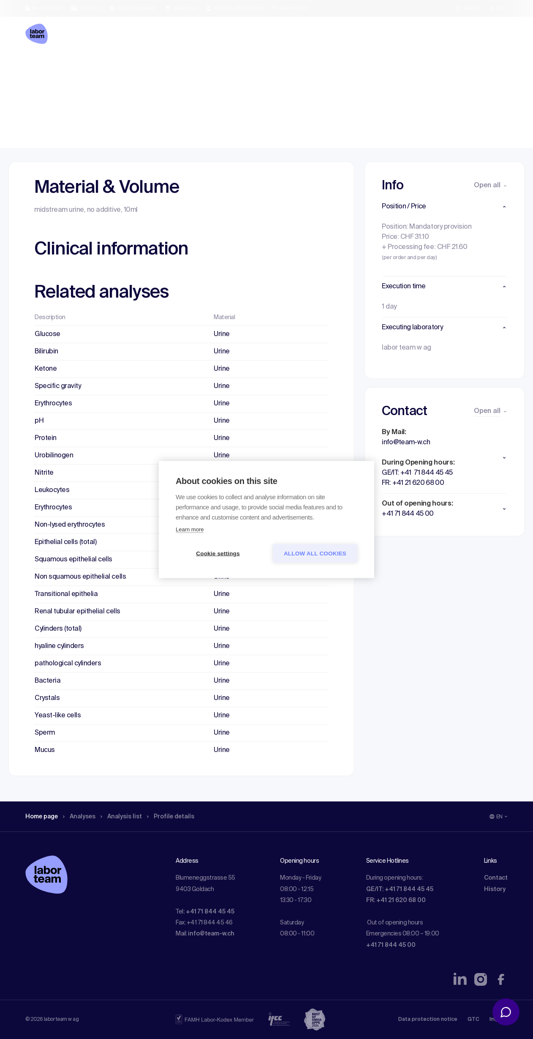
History (495, 889)
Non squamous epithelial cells (80, 577)
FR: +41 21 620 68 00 (396, 900)
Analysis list (131, 65)
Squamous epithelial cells (73, 559)
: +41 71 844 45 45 (208, 912)
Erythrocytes (53, 403)
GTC (473, 1019)
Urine (222, 334)
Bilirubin (46, 351)
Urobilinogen (54, 455)
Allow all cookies (315, 553)
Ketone (46, 369)
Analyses (85, 65)
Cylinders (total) (58, 629)
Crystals (47, 698)
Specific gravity (58, 386)
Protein (46, 438)
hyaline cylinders (59, 646)
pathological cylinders (68, 663)
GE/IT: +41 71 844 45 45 (399, 889)
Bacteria (47, 681)
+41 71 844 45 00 (391, 945)
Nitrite (44, 473)
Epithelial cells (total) (65, 542)
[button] (444, 207)
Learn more (190, 529)
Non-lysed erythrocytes (70, 525)
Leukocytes (52, 490)
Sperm (45, 733)
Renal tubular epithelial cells (77, 611)
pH (39, 421)
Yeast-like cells (58, 715)
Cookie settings (218, 553)
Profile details (185, 65)
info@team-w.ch (211, 934)
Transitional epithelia (66, 594)
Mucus (45, 750)
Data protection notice (427, 1019)
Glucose (47, 334)
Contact (496, 878)
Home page (44, 65)
